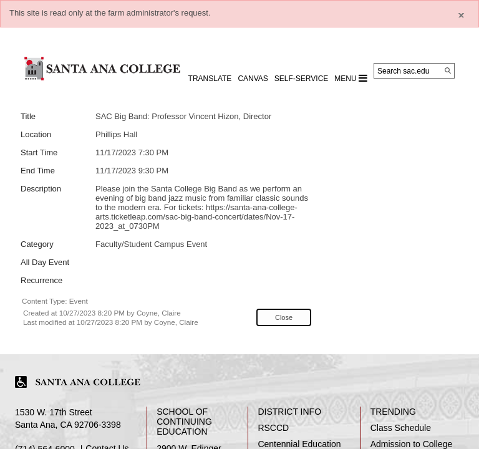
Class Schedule (400, 428)
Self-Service (301, 78)
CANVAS (253, 78)
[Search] (448, 70)
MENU (350, 78)
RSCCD (273, 428)
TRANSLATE (210, 78)
